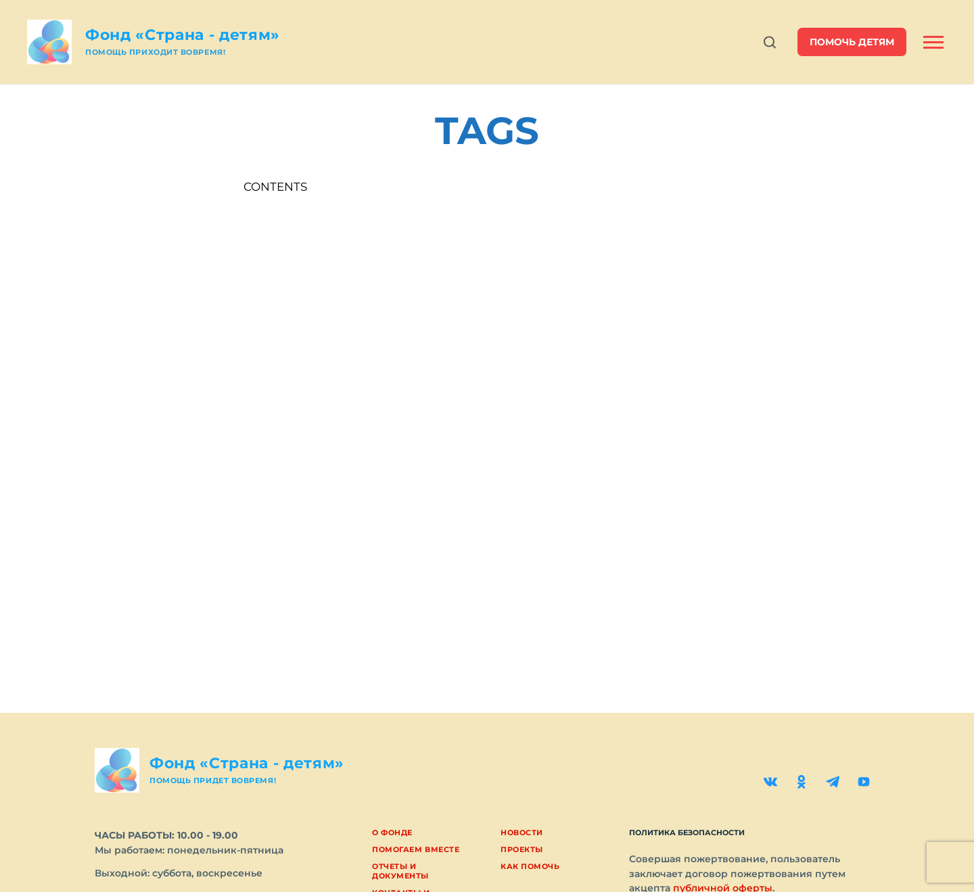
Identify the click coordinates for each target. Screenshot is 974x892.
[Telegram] (832, 781)
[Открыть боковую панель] (933, 42)
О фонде (392, 832)
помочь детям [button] (852, 42)
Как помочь (530, 866)
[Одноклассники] (801, 781)
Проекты (522, 849)
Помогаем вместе (415, 849)
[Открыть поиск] (770, 42)
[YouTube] (863, 781)
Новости (522, 832)
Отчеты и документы (400, 871)
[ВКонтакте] (770, 781)
